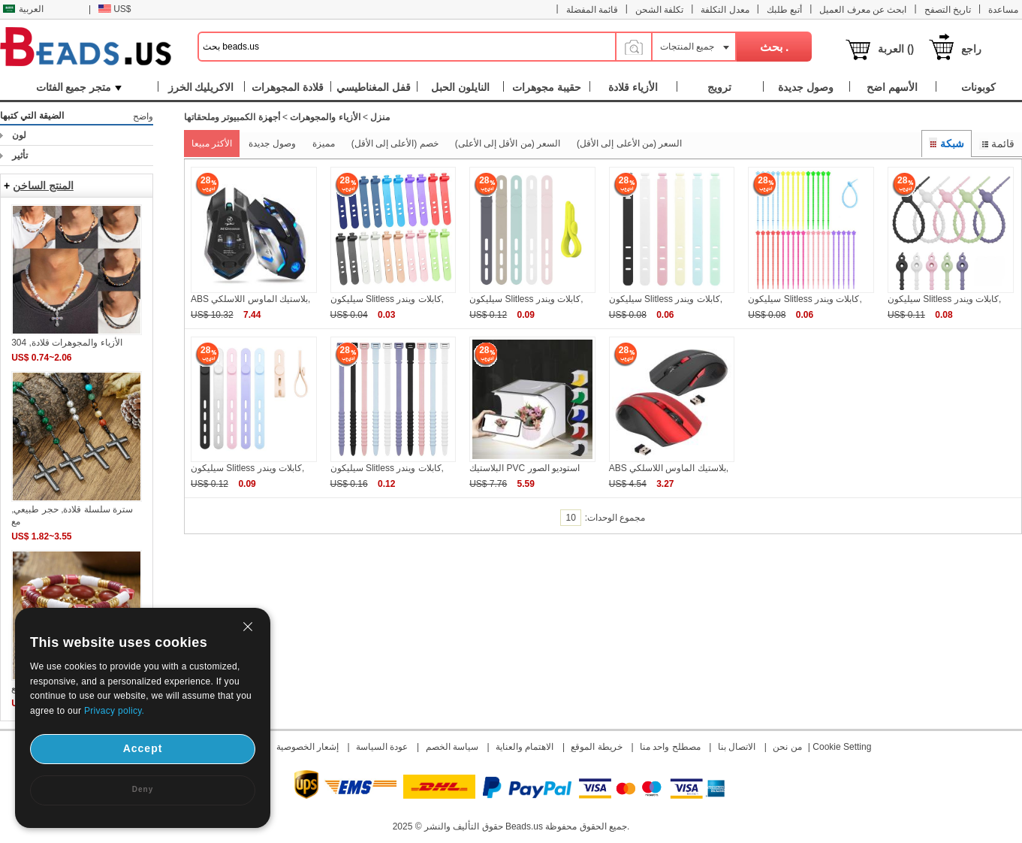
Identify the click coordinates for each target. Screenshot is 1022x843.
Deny (142, 789)
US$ (114, 9)
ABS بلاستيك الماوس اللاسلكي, (250, 299)
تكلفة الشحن (659, 10)
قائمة (996, 143)
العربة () (896, 49)
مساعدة (1003, 10)
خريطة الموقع (596, 747)
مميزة (323, 143)
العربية (23, 9)
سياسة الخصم (452, 747)
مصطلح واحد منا (670, 747)
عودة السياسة (382, 747)
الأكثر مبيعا (211, 143)
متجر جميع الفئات (79, 87)
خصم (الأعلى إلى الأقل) (395, 143)
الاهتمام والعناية (524, 747)
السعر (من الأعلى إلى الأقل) (629, 143)
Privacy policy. (114, 711)
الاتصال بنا (736, 747)
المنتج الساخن (43, 186)
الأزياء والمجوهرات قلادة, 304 (66, 342)
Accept (143, 748)
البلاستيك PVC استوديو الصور (524, 468)
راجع (971, 49)
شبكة (947, 143)
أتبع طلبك (784, 10)
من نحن (787, 747)
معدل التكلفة (725, 10)
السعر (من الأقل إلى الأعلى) (507, 143)
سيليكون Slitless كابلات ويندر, (387, 299)
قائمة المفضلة (592, 10)
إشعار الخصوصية (307, 747)
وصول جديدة (272, 143)
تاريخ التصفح (947, 10)
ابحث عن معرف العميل (862, 10)
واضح (143, 116)
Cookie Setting (841, 747)
